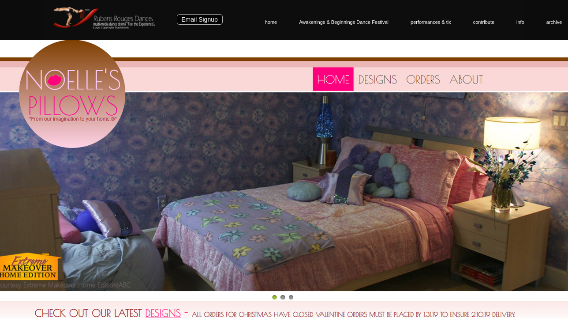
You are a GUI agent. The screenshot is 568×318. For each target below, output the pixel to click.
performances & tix (431, 22)
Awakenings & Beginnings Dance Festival (344, 22)
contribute (483, 22)
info (520, 22)
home (271, 22)
